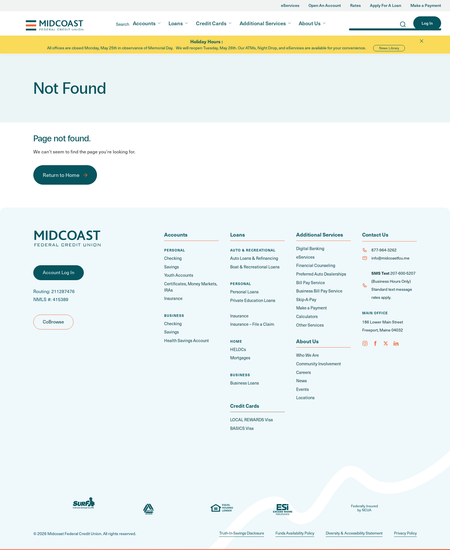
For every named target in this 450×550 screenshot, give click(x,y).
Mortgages (240, 357)
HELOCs (238, 348)
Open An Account (325, 6)
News (301, 378)
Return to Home (61, 175)
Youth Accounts (178, 275)
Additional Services (263, 23)
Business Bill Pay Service (318, 290)
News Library (389, 47)
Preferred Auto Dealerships (320, 273)
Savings (171, 267)
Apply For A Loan (385, 6)
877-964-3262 (384, 250)
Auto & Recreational (252, 250)
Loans (175, 23)
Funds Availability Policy (287, 531)
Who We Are (307, 353)
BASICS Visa (241, 427)
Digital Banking (309, 248)
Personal (174, 250)
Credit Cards (211, 23)
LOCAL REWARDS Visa (251, 419)
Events (302, 387)
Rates (355, 6)
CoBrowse (53, 323)
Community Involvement (318, 362)
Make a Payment (425, 6)
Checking (172, 258)
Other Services (309, 323)
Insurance (173, 297)
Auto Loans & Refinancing (253, 258)
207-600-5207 (403, 273)
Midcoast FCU (43, 23)
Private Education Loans (251, 300)
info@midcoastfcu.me (390, 258)
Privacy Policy (404, 531)
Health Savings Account (185, 339)
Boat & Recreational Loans (253, 267)
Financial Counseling (314, 265)
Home (236, 340)
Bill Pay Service (309, 282)
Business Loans (244, 382)
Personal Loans (244, 291)
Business (174, 314)
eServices (290, 6)
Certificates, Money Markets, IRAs (189, 286)
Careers (303, 370)
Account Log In (58, 273)
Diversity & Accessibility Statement (350, 531)
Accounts (144, 23)
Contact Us (375, 234)
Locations (304, 395)
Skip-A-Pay (305, 298)
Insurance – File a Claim (251, 323)
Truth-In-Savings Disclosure (230, 531)
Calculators (306, 315)
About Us (310, 23)
